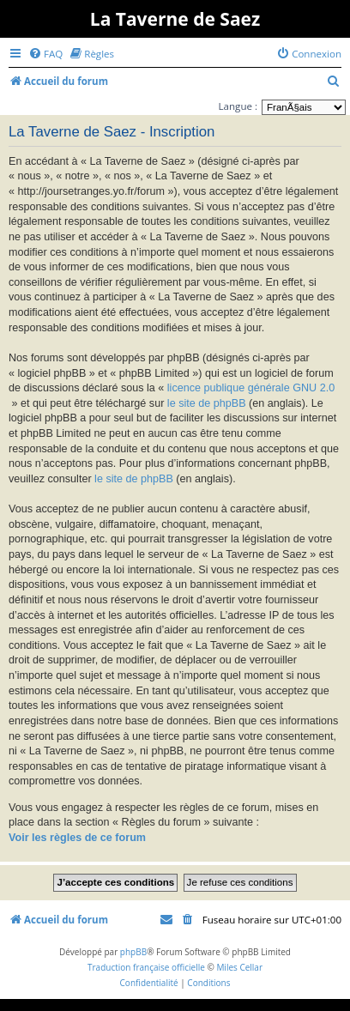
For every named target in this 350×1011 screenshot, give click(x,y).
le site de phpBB (206, 403)
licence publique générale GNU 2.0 (251, 388)
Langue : (238, 106)
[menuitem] (45, 53)
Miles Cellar (239, 967)
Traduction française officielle (146, 967)
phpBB (133, 952)
